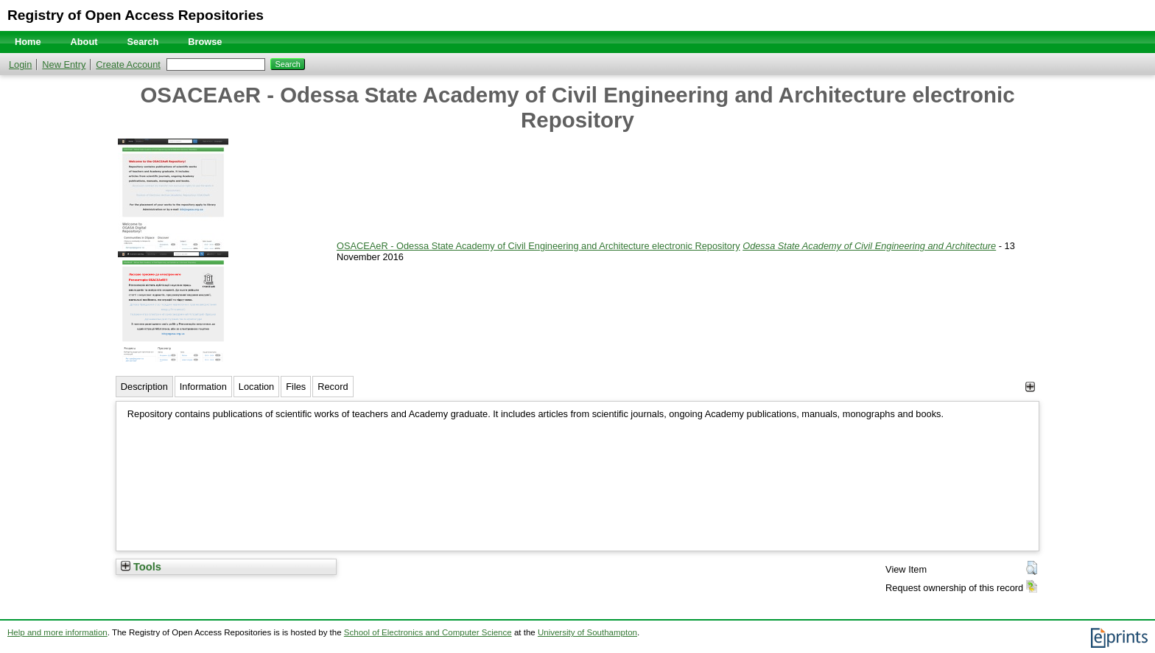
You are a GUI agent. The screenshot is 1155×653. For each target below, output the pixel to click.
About (84, 41)
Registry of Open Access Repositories (135, 15)
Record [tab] (332, 386)
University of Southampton (587, 632)
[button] (1031, 568)
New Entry (63, 64)
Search (143, 41)
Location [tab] (256, 386)
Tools (141, 567)
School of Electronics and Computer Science (428, 632)
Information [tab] (203, 386)
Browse (205, 41)
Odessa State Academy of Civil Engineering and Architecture (869, 245)
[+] (1030, 386)
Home (28, 41)
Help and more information (57, 632)
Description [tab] (144, 386)
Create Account (128, 64)
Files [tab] (296, 386)
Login (20, 64)
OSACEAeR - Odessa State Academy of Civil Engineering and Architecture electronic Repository (538, 245)
